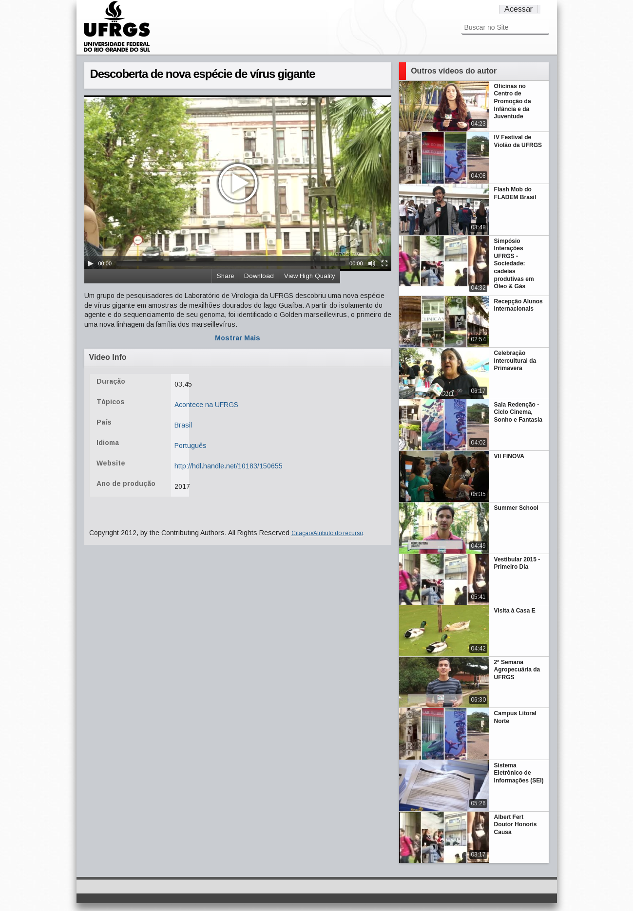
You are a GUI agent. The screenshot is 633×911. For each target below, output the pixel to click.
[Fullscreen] (384, 263)
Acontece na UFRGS (206, 405)
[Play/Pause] (91, 263)
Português (190, 445)
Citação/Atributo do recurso (327, 533)
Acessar (518, 9)
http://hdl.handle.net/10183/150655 (228, 466)
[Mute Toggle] (372, 263)
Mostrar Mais (237, 338)
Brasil (183, 425)
